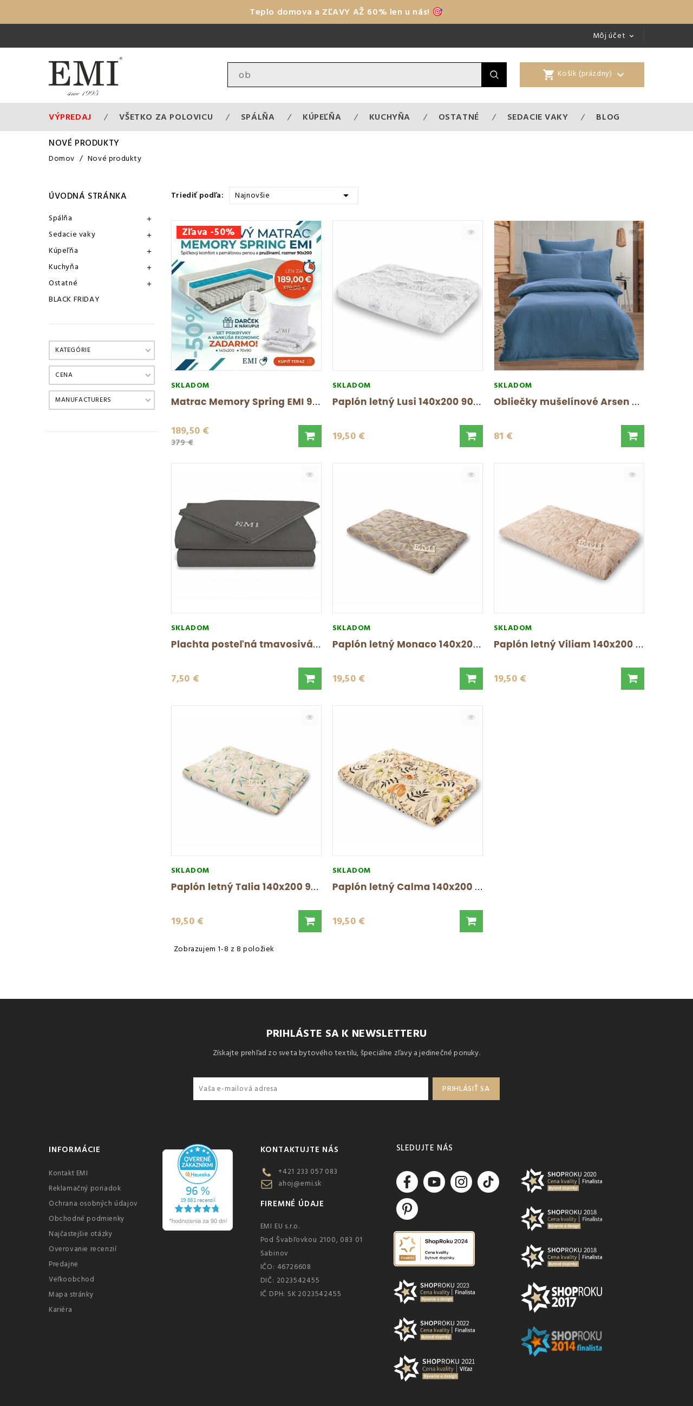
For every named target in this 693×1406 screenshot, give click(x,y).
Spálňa (258, 117)
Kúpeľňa (322, 117)
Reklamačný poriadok (85, 1188)
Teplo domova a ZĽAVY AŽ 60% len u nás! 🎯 (346, 12)
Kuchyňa (389, 117)
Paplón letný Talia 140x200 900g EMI (260, 886)
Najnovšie (293, 194)
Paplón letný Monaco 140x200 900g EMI (429, 644)
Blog (607, 117)
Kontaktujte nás (299, 1149)
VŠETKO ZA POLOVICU (166, 117)
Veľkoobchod (72, 1279)
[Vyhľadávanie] (354, 74)
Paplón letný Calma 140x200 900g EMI (425, 886)
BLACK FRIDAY (74, 299)
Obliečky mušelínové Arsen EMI (571, 401)
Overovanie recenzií (82, 1249)
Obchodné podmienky (87, 1219)
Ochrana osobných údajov (93, 1203)
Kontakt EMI (68, 1173)
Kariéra (60, 1310)
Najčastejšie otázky (80, 1234)
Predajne (64, 1264)
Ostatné (459, 117)
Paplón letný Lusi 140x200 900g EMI (419, 401)
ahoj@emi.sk (300, 1183)
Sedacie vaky (537, 117)
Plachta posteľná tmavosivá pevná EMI (268, 644)
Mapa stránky (71, 1294)
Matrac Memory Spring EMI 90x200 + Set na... (282, 401)
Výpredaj (70, 117)
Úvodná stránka (88, 196)
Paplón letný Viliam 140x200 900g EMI (586, 644)
